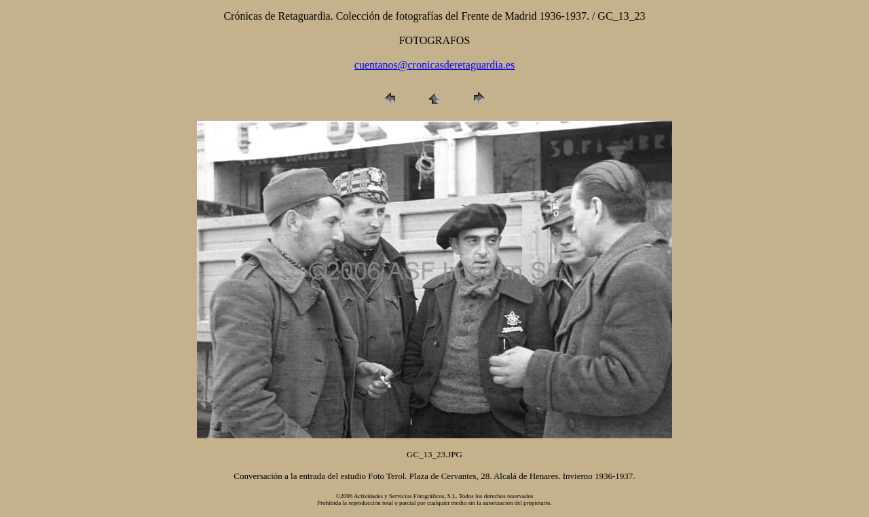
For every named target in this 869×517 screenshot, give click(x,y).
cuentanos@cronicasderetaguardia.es (434, 65)
